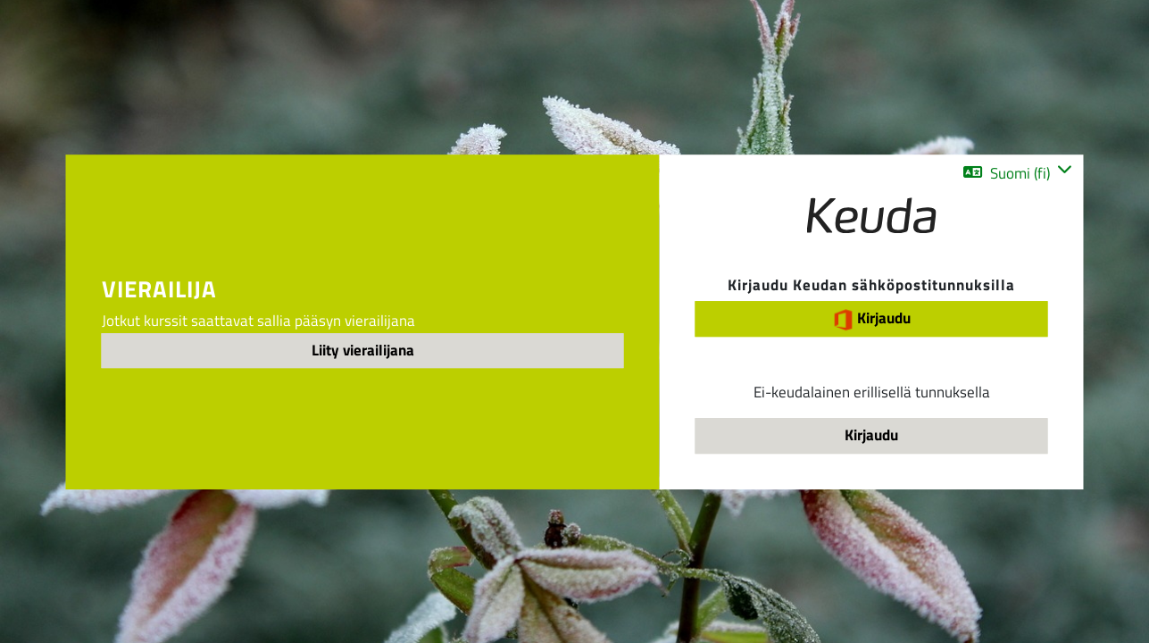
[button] (1017, 172)
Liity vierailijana (363, 350)
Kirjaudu (871, 319)
